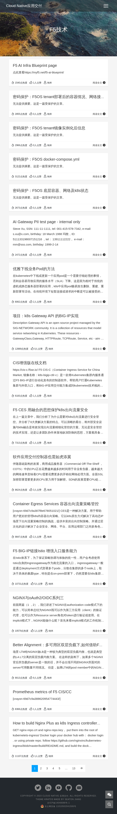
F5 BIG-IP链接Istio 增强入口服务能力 (45, 551)
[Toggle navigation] (106, 6)
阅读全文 (99, 82)
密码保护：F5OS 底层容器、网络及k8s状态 (50, 190)
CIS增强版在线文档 (29, 363)
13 (73, 768)
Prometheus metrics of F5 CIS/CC (42, 692)
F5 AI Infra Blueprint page (35, 65)
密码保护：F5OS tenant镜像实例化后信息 (49, 128)
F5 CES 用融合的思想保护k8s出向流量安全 (50, 410)
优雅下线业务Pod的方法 (34, 269)
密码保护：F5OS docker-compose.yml (46, 159)
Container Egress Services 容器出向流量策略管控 (56, 504)
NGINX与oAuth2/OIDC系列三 (38, 598)
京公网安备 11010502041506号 (58, 806)
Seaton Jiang (73, 799)
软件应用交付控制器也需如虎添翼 (42, 457)
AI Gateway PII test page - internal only (46, 222)
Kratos (48, 799)
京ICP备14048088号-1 (58, 803)
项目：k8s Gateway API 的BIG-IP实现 (46, 316)
